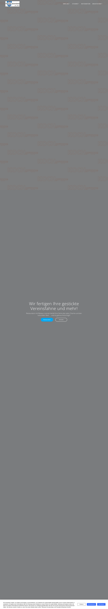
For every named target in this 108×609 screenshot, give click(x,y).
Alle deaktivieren (91, 604)
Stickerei (75, 4)
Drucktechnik (96, 4)
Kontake (61, 319)
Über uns (66, 4)
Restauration (85, 4)
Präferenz (81, 604)
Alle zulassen (101, 604)
